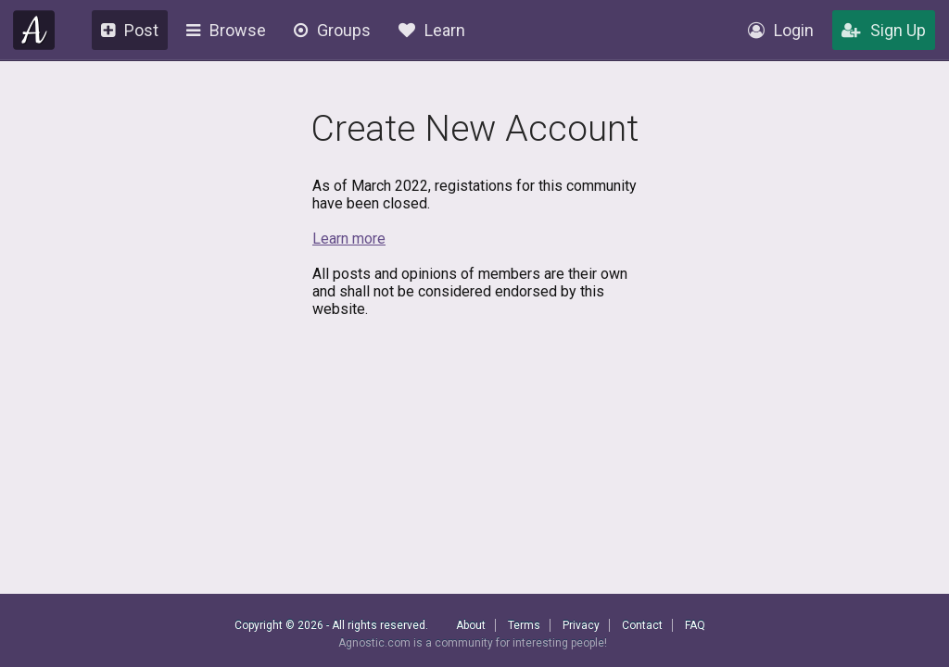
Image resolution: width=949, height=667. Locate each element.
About (471, 625)
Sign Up (883, 30)
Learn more (349, 238)
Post (129, 30)
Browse (226, 30)
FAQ (695, 625)
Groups (332, 30)
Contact (642, 625)
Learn (432, 30)
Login (781, 30)
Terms (524, 625)
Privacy (581, 625)
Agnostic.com (34, 30)
